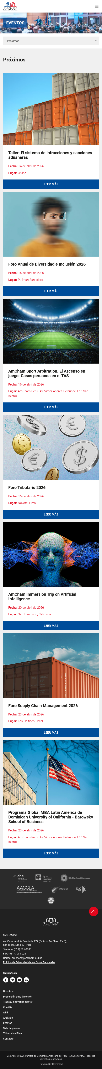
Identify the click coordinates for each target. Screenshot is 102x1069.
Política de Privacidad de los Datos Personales (29, 962)
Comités (7, 1007)
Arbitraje (8, 1017)
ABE (5, 1012)
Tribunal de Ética (12, 1033)
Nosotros (8, 991)
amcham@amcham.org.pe (27, 958)
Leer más (51, 184)
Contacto (8, 1038)
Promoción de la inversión (17, 996)
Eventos (7, 1023)
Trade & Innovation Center (17, 1001)
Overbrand (57, 1064)
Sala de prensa (11, 1028)
